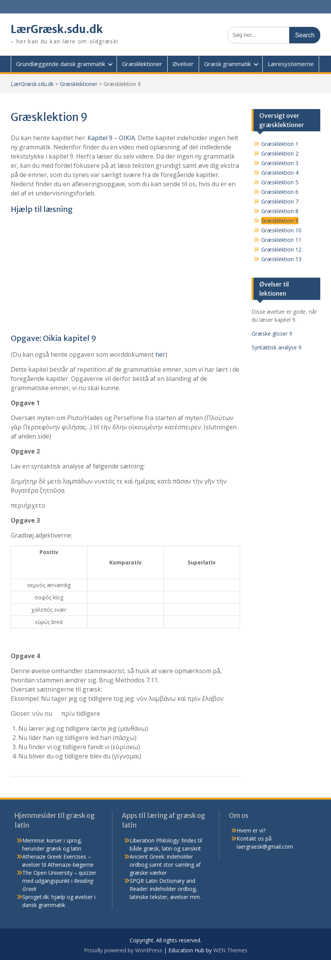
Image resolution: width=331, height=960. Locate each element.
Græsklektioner (142, 64)
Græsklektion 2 (279, 153)
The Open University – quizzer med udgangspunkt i (59, 880)
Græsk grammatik (227, 64)
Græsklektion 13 (281, 259)
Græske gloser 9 (272, 333)
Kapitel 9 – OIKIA (111, 138)
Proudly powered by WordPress (123, 950)
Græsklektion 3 (279, 163)
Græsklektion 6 (279, 191)
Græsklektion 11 (281, 239)
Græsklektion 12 (281, 249)
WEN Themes (230, 950)
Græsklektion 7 (279, 201)
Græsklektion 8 (279, 211)
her (160, 354)
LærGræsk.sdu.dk (57, 29)
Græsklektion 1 (279, 143)
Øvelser (183, 64)
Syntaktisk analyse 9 (276, 347)
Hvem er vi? (251, 830)
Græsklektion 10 (281, 230)
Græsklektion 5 (279, 182)
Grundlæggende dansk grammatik (60, 64)
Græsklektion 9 (279, 220)
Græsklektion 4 (279, 172)
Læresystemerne (291, 64)
